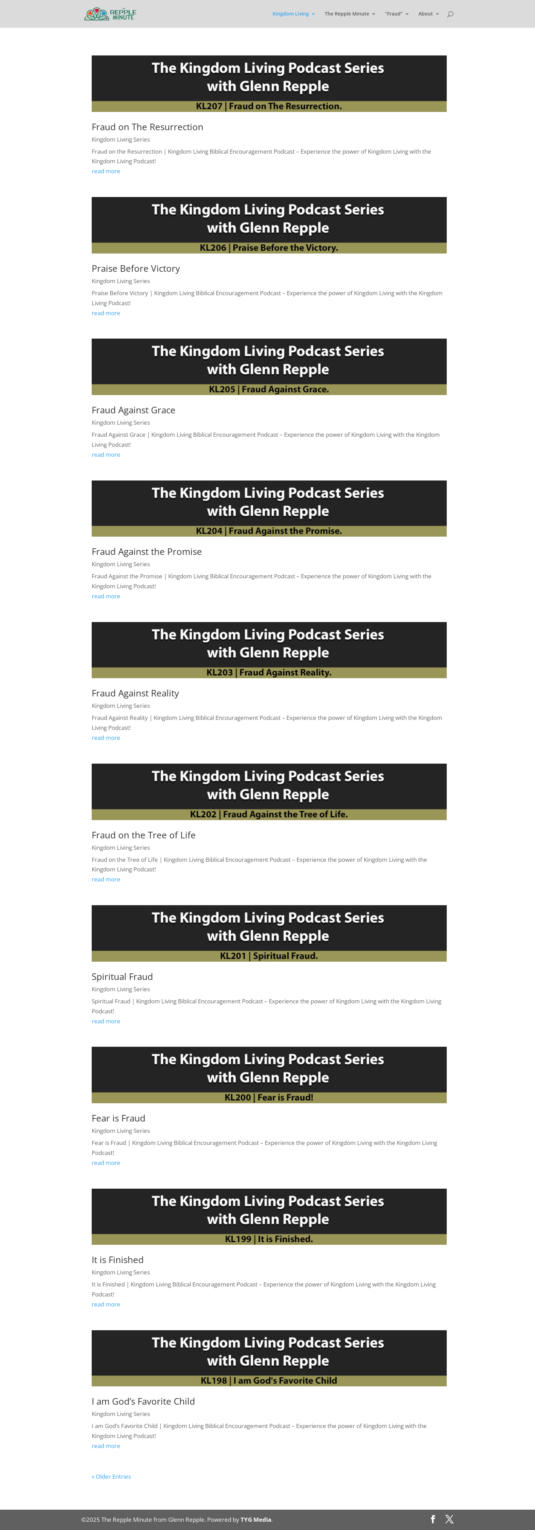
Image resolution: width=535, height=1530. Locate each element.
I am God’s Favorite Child (143, 1401)
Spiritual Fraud (122, 976)
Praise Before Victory (136, 268)
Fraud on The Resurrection (147, 127)
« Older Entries (111, 1476)
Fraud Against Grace (133, 410)
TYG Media (256, 1519)
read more (106, 171)
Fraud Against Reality (135, 693)
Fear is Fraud (118, 1118)
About (425, 14)
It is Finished (118, 1259)
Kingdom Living (291, 14)
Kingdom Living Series (121, 139)
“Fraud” (394, 14)
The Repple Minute (347, 14)
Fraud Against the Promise (147, 551)
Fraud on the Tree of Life (144, 835)
